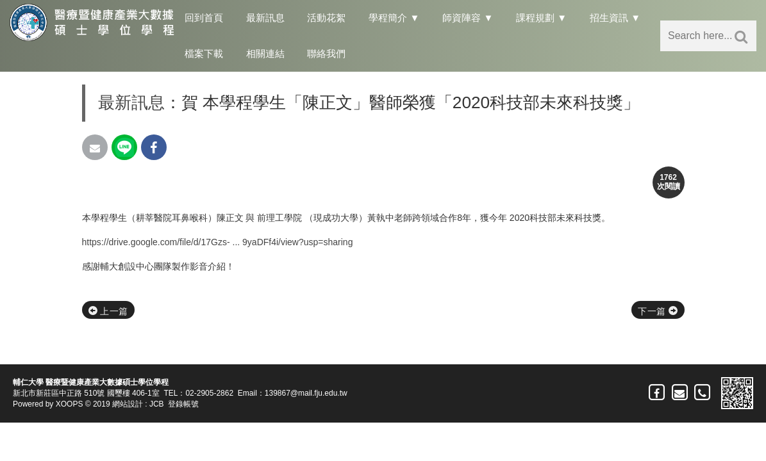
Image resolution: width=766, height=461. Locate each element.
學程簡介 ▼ (394, 17)
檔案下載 (204, 53)
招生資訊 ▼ (615, 17)
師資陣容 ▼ (467, 17)
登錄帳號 (183, 404)
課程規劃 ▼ (541, 17)
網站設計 (127, 404)
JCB (156, 404)
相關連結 (265, 53)
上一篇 (108, 311)
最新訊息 (265, 17)
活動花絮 (326, 17)
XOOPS (69, 404)
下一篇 (658, 311)
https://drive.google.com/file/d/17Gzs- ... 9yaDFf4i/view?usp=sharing (217, 242)
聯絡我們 (326, 53)
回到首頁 (204, 17)
